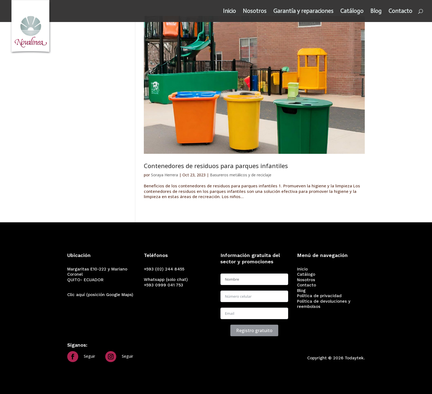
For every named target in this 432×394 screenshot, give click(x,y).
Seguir (89, 356)
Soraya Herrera (164, 174)
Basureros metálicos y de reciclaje (240, 174)
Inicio (229, 12)
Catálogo (351, 12)
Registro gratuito (254, 330)
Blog (376, 12)
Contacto (400, 12)
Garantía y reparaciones (303, 12)
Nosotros (254, 12)
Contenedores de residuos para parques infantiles (216, 166)
